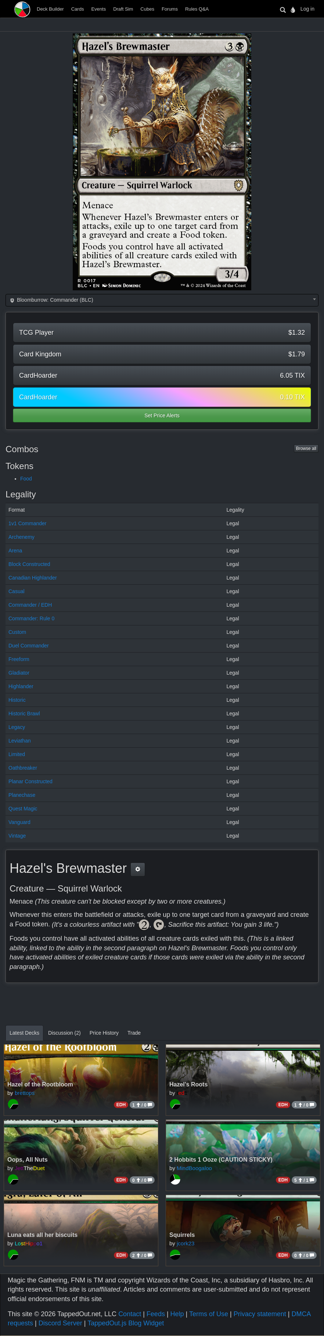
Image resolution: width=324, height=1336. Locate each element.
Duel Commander (28, 646)
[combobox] (162, 300)
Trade (134, 1033)
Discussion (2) (64, 1033)
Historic (17, 700)
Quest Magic (22, 809)
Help (177, 1314)
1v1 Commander (27, 523)
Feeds (156, 1314)
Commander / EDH (30, 605)
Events (98, 9)
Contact (129, 1314)
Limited (16, 754)
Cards (77, 9)
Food (26, 479)
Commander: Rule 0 (31, 618)
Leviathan (19, 741)
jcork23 (185, 1243)
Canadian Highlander (32, 578)
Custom (17, 632)
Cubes (147, 9)
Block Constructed (29, 564)
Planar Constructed (30, 781)
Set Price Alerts (162, 415)
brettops (25, 1093)
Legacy (16, 727)
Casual (16, 591)
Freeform (18, 659)
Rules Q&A (197, 9)
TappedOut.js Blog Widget (125, 1323)
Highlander (20, 686)
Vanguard (19, 822)
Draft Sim (123, 9)
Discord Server (60, 1323)
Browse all (306, 448)
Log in (307, 9)
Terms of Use (208, 1314)
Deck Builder (50, 9)
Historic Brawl (24, 713)
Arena (15, 550)
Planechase (21, 795)
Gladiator (18, 673)
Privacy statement (260, 1314)
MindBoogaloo (194, 1168)
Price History (104, 1033)
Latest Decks (24, 1033)
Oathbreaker (22, 768)
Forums (170, 9)
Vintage (17, 836)
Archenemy (21, 537)
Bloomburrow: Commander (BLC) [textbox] (51, 300)
